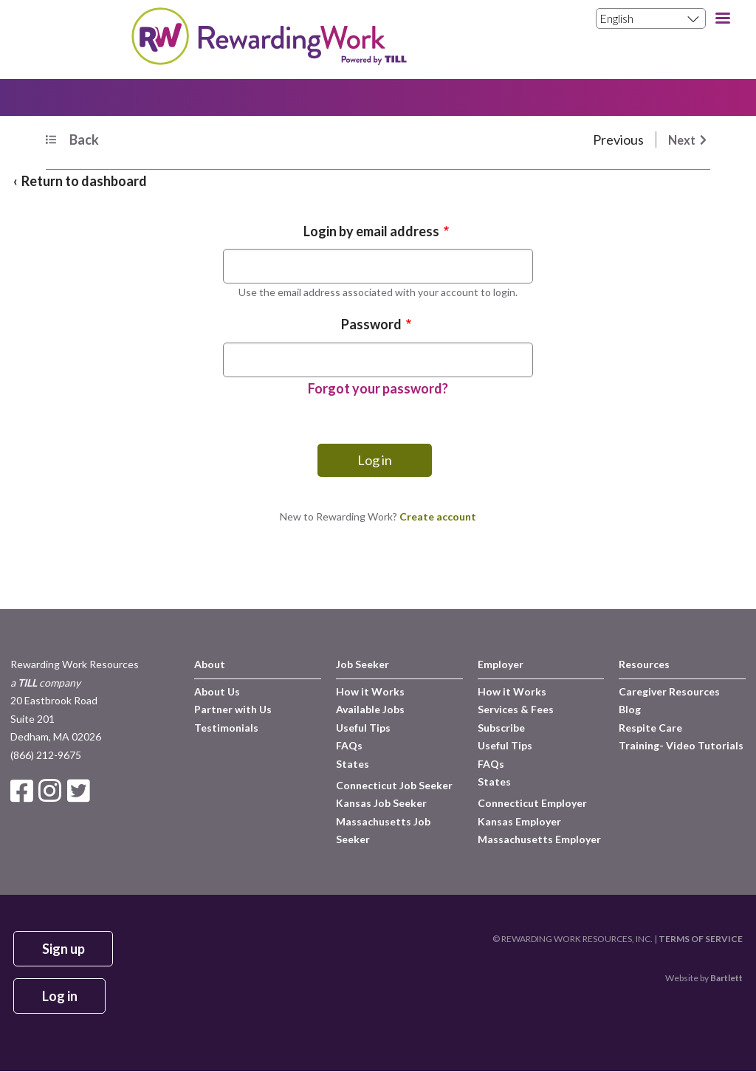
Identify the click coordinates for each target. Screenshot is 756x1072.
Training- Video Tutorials (681, 745)
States (352, 763)
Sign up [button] (63, 949)
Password (371, 324)
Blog (630, 709)
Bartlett (726, 977)
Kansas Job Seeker (381, 803)
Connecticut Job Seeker (394, 785)
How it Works (370, 691)
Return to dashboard (84, 181)
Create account (437, 516)
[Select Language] (651, 18)
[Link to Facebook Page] (24, 790)
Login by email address (371, 231)
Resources (644, 664)
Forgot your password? (378, 388)
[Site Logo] (268, 60)
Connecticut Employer (532, 803)
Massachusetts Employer (539, 839)
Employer (500, 664)
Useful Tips (363, 727)
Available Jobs (370, 709)
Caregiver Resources (669, 691)
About (209, 664)
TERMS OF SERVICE (701, 938)
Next (681, 140)
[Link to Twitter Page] (80, 790)
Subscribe (501, 727)
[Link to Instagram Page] (52, 790)
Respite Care (650, 727)
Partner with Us (233, 709)
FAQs (349, 745)
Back (84, 139)
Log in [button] (60, 996)
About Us (217, 691)
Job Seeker (362, 664)
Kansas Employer (519, 821)
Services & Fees (516, 709)
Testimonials (226, 727)
